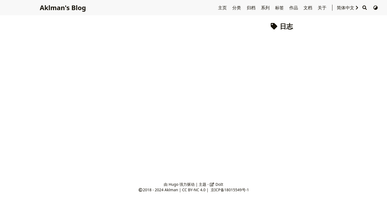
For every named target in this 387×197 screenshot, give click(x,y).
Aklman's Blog (62, 7)
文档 (308, 8)
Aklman (171, 189)
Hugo (173, 184)
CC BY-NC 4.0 (193, 189)
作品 (294, 8)
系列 (266, 8)
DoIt (216, 184)
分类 (237, 8)
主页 (223, 8)
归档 (252, 8)
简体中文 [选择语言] (348, 7)
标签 (280, 8)
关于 (323, 8)
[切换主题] (375, 7)
